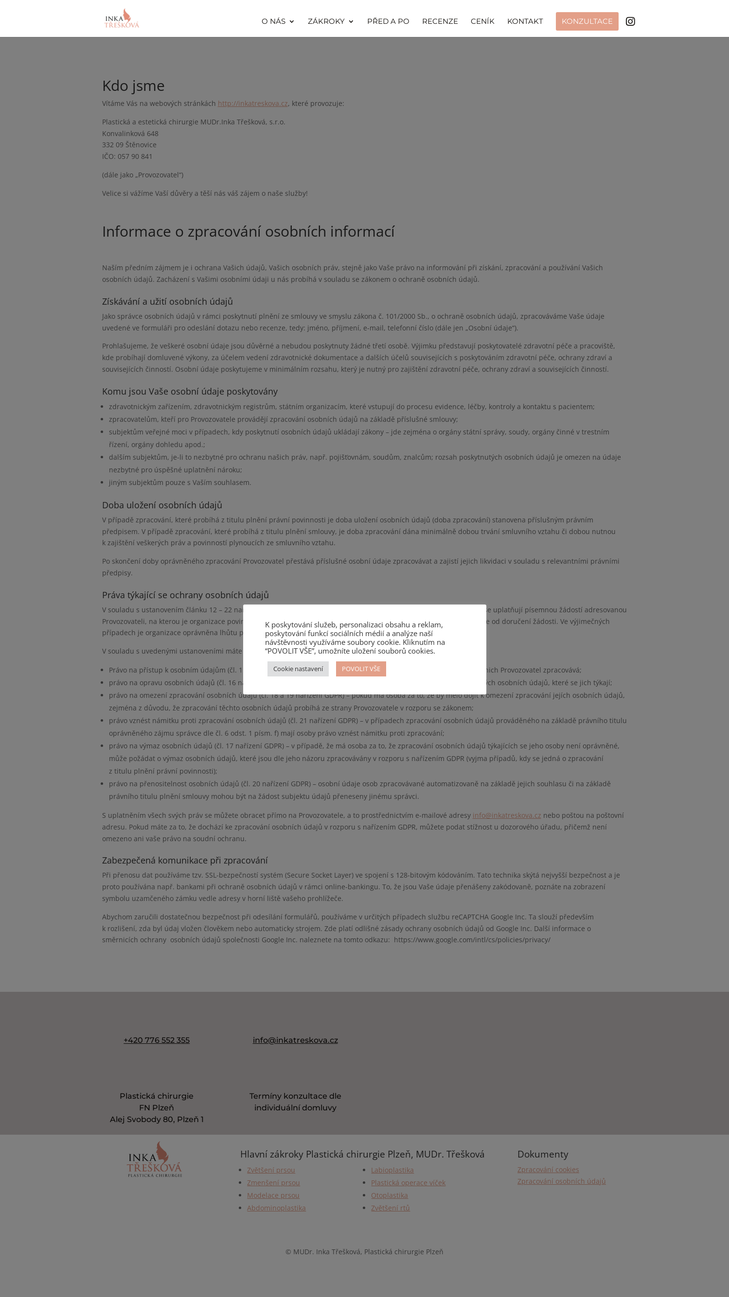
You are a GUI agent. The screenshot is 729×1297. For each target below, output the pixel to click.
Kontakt (525, 22)
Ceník (483, 22)
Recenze (440, 22)
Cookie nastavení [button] (298, 668)
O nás (273, 22)
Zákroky (326, 22)
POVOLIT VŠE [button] (361, 668)
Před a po (388, 22)
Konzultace (587, 21)
